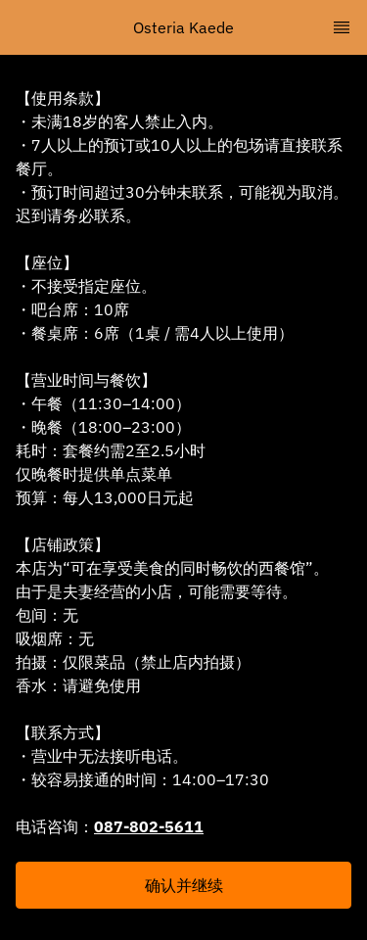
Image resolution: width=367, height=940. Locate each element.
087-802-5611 (149, 826)
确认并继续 (184, 885)
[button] (183, 885)
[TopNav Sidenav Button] (341, 27)
